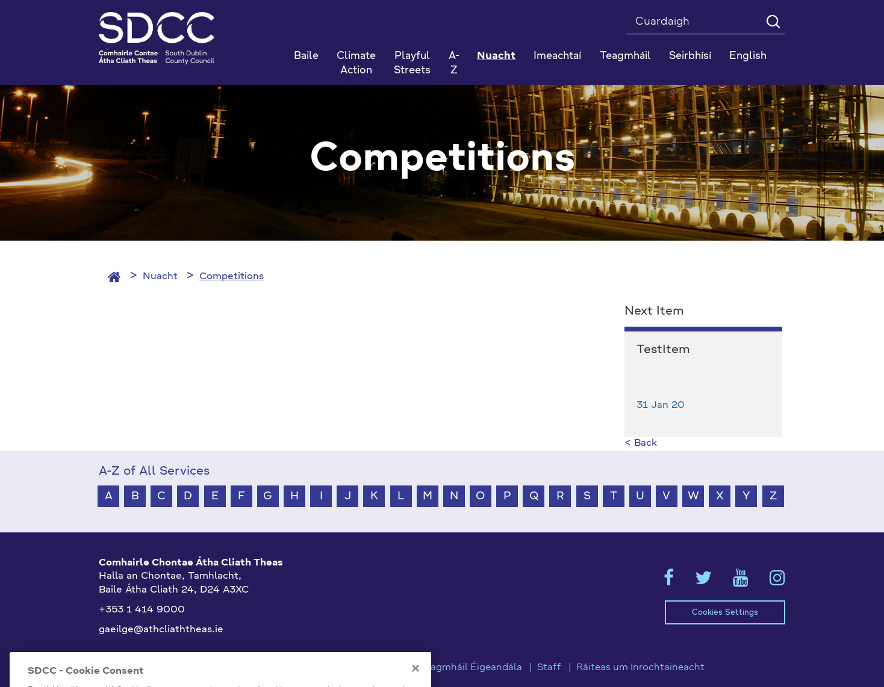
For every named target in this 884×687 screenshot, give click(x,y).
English (748, 56)
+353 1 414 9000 (142, 610)
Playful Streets (412, 63)
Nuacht (160, 277)
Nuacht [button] (496, 56)
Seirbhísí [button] (690, 56)
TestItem (663, 350)
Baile (306, 56)
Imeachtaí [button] (557, 56)
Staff (549, 668)
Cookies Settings (725, 613)
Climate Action (356, 63)
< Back (640, 443)
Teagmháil (625, 56)
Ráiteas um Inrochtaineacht (640, 668)
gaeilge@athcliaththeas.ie (161, 630)
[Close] (415, 679)
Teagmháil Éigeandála (471, 668)
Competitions (231, 277)
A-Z (454, 63)
